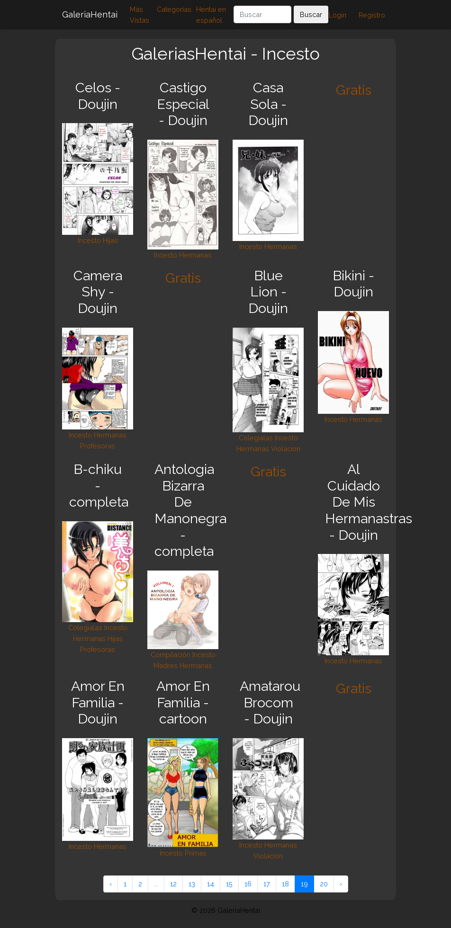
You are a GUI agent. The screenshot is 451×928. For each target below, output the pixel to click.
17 (266, 884)
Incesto (89, 240)
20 (324, 884)
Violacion (285, 449)
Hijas (110, 240)
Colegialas (256, 438)
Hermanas (195, 255)
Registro (372, 15)
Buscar (311, 14)
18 (285, 884)
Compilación (170, 655)
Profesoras (97, 446)
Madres (165, 665)
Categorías (174, 9)
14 (210, 884)
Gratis (353, 90)
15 (229, 884)
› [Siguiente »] (341, 884)
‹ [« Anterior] (110, 884)
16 (248, 884)
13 (192, 884)
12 (173, 884)
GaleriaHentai (89, 14)
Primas (196, 853)
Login (337, 15)
